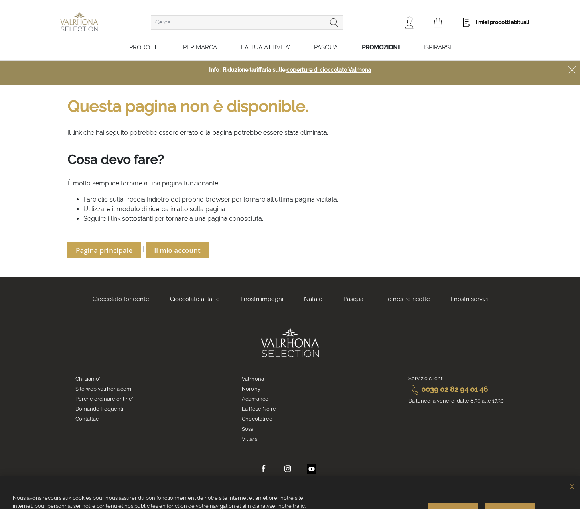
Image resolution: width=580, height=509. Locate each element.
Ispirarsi (437, 47)
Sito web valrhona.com (103, 389)
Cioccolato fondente (121, 299)
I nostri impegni (262, 299)
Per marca (200, 47)
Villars (249, 439)
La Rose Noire (259, 409)
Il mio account (177, 250)
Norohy (251, 389)
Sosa (247, 429)
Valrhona (253, 379)
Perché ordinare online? (104, 399)
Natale (313, 299)
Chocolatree (257, 419)
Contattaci (87, 419)
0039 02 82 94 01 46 (448, 389)
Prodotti (144, 47)
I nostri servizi (469, 299)
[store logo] (79, 22)
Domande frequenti (99, 409)
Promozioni (381, 47)
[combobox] (247, 22)
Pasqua (326, 47)
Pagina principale (104, 250)
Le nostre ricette (407, 299)
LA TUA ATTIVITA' (265, 47)
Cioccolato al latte (195, 299)
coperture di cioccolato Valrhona (328, 70)
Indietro (158, 199)
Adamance (255, 399)
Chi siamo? (88, 379)
